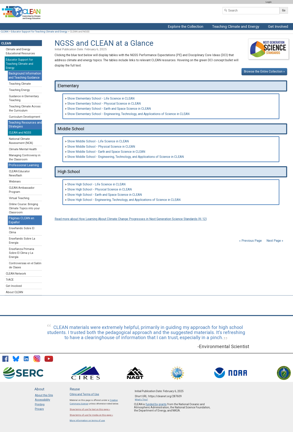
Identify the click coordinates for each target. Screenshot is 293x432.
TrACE (10, 279)
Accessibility (42, 399)
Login (269, 2)
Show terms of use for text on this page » (90, 409)
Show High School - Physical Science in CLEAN (98, 189)
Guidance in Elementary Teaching (24, 98)
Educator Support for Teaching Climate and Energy (39, 31)
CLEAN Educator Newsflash (19, 173)
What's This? (141, 399)
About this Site (44, 395)
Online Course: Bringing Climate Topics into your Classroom (24, 208)
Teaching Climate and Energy (236, 26)
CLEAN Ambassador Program (22, 190)
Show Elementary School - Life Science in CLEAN (99, 98)
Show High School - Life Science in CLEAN (95, 184)
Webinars (15, 181)
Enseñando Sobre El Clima (21, 230)
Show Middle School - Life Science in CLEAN (97, 141)
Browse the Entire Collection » (264, 71)
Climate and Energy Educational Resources (20, 51)
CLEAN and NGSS (20, 132)
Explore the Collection (186, 26)
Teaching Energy (19, 90)
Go (283, 10)
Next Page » (274, 240)
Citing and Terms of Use (84, 394)
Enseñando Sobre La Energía (22, 240)
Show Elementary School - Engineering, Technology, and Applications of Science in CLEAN (127, 114)
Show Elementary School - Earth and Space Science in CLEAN (108, 108)
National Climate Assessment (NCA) (21, 141)
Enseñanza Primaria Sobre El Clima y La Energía (21, 253)
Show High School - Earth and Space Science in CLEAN (103, 195)
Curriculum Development (24, 117)
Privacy (39, 408)
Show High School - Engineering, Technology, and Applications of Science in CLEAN (122, 200)
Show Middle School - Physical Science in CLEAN (100, 146)
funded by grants (156, 404)
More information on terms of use (87, 420)
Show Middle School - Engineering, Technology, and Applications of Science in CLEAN (124, 157)
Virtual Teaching (19, 198)
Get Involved (278, 26)
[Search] (251, 10)
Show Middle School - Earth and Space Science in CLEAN (105, 152)
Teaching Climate (20, 83)
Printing (39, 404)
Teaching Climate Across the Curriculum (25, 108)
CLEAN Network (16, 273)
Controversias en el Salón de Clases (25, 265)
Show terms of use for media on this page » (91, 415)
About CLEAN (14, 292)
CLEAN (4, 31)
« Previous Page (250, 240)
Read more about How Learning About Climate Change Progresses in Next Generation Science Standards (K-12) (131, 219)
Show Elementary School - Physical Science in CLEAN (103, 103)
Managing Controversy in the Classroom (24, 157)
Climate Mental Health (23, 149)
